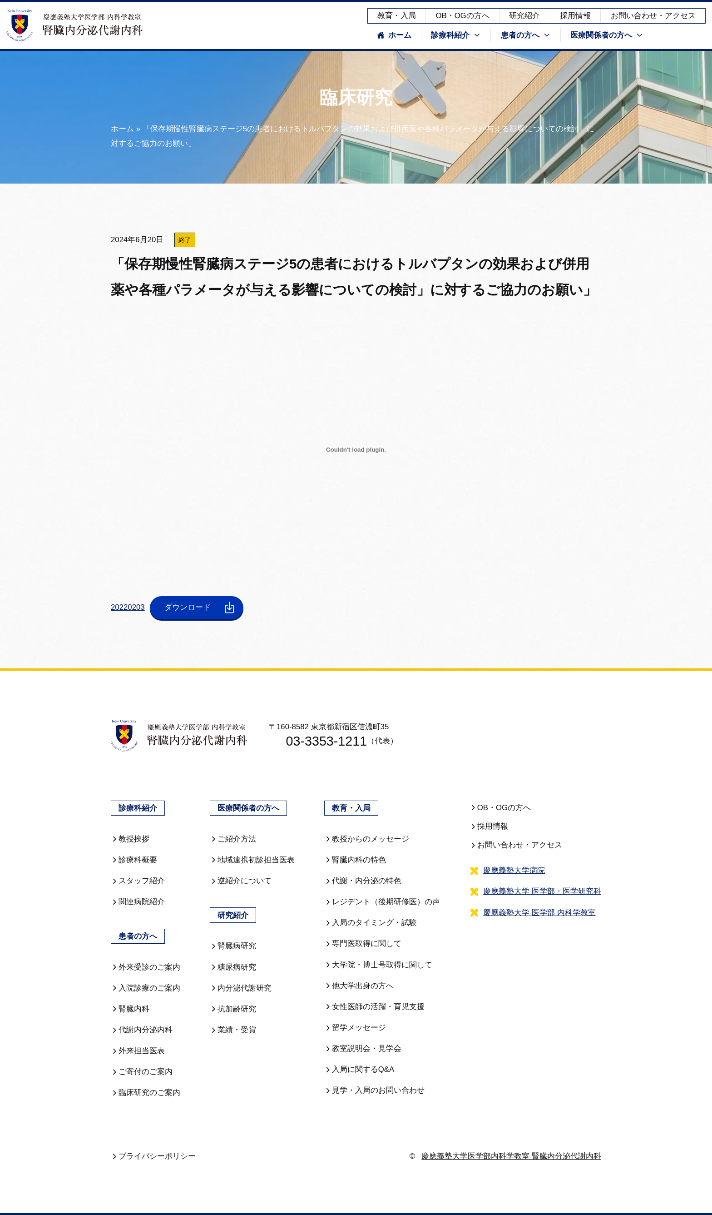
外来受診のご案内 (145, 967)
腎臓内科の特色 (355, 860)
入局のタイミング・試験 (370, 922)
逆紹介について (241, 880)
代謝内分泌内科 (142, 1030)
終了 (184, 240)
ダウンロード (201, 607)
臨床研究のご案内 (145, 1092)
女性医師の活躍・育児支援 (374, 1006)
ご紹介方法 (233, 839)
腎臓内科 (130, 1009)
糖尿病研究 (233, 967)
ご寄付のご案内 (142, 1071)
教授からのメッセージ (366, 839)
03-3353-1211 (319, 741)
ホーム (394, 35)
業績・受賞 (233, 1030)
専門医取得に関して (362, 943)
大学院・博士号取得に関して (378, 965)
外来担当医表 (138, 1050)
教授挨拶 (130, 839)
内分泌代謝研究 (241, 988)
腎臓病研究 (233, 945)
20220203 (128, 607)
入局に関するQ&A (359, 1069)
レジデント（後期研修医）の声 (382, 901)
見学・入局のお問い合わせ (374, 1090)
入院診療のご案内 (145, 988)
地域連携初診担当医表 (252, 860)
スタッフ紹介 (138, 880)
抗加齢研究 (233, 1009)
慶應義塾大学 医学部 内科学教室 (539, 912)
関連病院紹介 (138, 901)
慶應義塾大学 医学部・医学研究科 (542, 891)
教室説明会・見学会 (362, 1048)
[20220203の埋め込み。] (356, 450)
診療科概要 (134, 860)
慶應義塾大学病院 (514, 870)
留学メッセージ (355, 1027)
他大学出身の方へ (359, 985)
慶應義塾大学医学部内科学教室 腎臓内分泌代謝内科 (511, 1156)
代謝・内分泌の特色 (362, 880)
